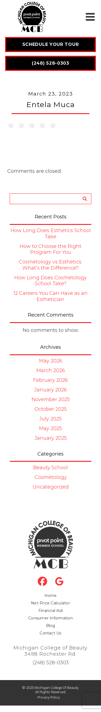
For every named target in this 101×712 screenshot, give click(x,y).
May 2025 (50, 428)
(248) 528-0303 (51, 669)
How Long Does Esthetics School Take (51, 233)
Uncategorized (51, 487)
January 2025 (50, 438)
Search (85, 199)
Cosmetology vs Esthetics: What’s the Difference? (50, 265)
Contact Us (50, 639)
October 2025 (50, 409)
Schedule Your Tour (50, 44)
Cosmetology (50, 477)
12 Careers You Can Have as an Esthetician (50, 296)
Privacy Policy (48, 703)
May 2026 (50, 361)
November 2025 (51, 399)
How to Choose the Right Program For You (50, 249)
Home (50, 601)
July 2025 (50, 419)
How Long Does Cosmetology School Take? (50, 281)
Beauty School (50, 468)
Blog (50, 631)
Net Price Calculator (50, 609)
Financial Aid (50, 616)
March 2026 (50, 370)
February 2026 (50, 380)
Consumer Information (50, 624)
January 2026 (50, 390)
